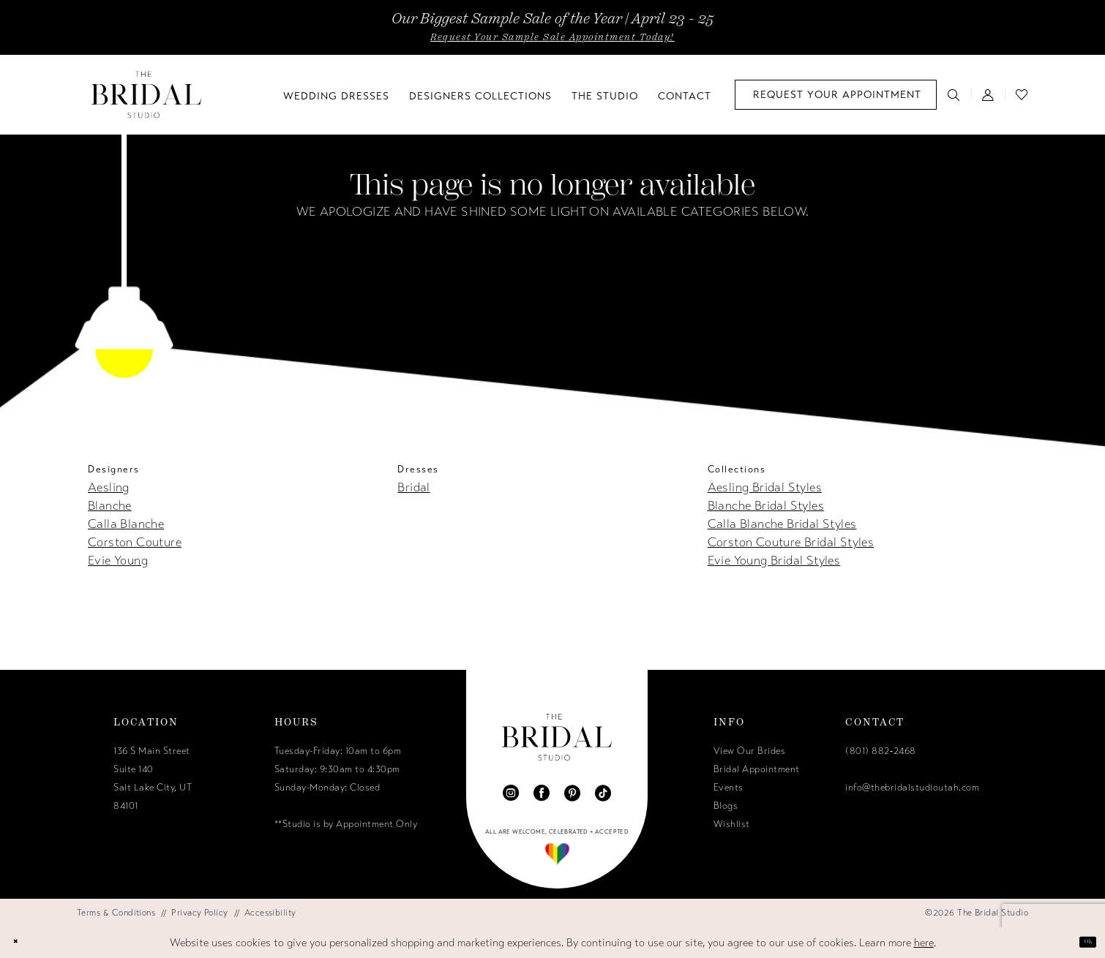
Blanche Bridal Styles (766, 505)
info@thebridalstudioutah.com (912, 787)
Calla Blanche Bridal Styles (782, 524)
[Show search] (954, 94)
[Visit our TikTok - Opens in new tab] (603, 793)
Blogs (725, 806)
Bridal (413, 487)
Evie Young (118, 560)
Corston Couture (134, 542)
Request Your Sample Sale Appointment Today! (552, 37)
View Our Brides (749, 751)
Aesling (109, 487)
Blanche (110, 505)
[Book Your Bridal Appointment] (836, 95)
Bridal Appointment (756, 769)
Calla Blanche (126, 524)
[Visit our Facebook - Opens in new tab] (541, 793)
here (924, 942)
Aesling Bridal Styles (765, 487)
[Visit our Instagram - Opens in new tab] (511, 793)
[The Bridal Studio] (146, 95)
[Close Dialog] (23, 942)
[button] (988, 94)
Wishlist (731, 824)
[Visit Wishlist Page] (1022, 94)
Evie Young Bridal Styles (774, 560)
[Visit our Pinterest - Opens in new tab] (572, 793)
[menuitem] (836, 95)
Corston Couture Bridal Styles (791, 542)
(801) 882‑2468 (880, 751)
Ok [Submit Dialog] (1080, 941)
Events (728, 787)
